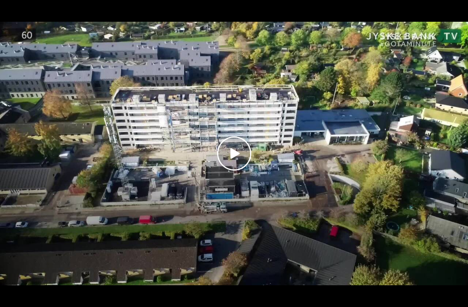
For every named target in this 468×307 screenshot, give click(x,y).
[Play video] (234, 153)
